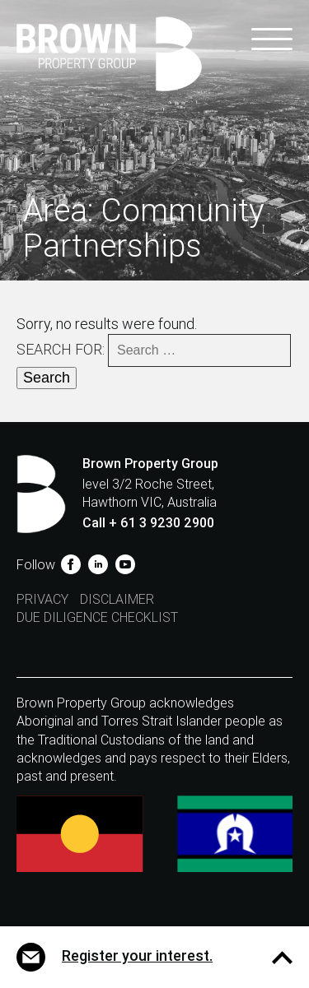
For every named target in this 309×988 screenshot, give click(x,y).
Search (46, 377)
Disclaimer (117, 599)
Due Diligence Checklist (97, 617)
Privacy (42, 599)
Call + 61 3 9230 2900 (148, 523)
